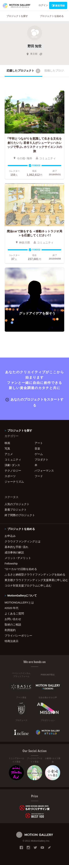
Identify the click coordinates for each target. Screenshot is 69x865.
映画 (7, 443)
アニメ (9, 454)
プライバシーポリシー (18, 635)
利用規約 (10, 630)
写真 (7, 448)
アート (39, 443)
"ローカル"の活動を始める (21, 569)
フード (39, 476)
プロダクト (41, 459)
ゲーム (39, 454)
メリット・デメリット (18, 558)
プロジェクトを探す (17, 16)
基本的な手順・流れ (16, 547)
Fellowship (11, 563)
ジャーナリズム (14, 481)
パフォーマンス (44, 470)
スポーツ (10, 476)
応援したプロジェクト (23, 70)
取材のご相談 (13, 624)
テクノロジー (13, 470)
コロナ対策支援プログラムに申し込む (28, 585)
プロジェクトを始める (52, 16)
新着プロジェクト (16, 509)
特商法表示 (11, 641)
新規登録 (58, 5)
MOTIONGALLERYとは (19, 602)
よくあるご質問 (14, 613)
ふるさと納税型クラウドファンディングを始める (34, 574)
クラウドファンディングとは (22, 541)
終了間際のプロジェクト (20, 515)
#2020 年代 (11, 608)
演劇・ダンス (12, 465)
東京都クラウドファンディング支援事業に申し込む (34, 580)
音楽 (37, 448)
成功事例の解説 (14, 552)
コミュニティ (13, 459)
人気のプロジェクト (17, 504)
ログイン (43, 5)
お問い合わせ (13, 619)
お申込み (10, 536)
